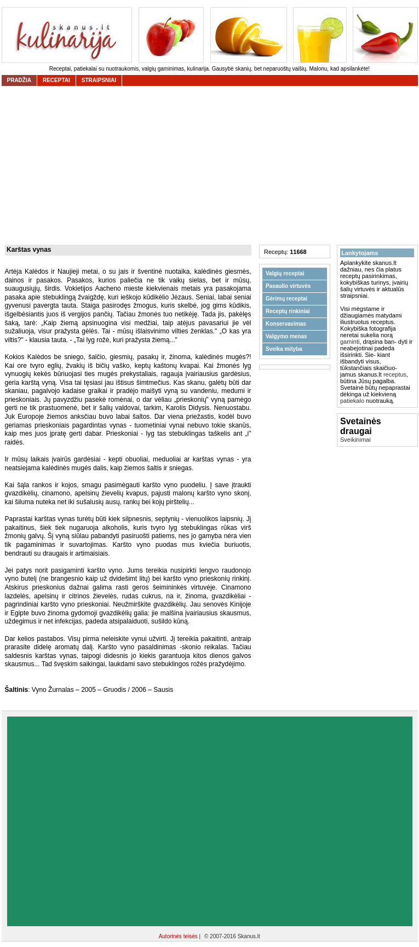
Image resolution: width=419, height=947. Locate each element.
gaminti (349, 341)
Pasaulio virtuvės (288, 286)
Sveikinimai (355, 439)
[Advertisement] (104, 821)
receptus (394, 374)
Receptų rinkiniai (288, 311)
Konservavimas (286, 324)
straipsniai (99, 80)
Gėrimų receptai (286, 299)
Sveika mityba (284, 349)
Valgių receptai (285, 273)
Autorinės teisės (179, 936)
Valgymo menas (286, 336)
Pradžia (19, 80)
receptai (56, 80)
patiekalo (352, 400)
